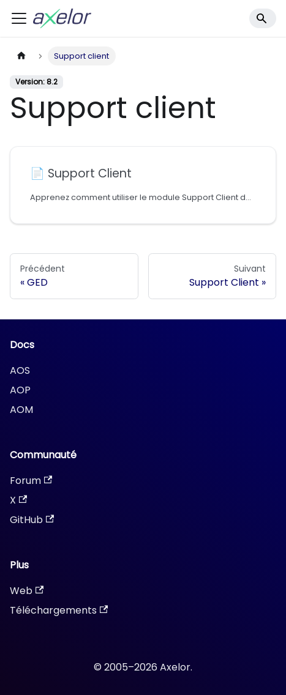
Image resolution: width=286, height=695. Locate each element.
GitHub (32, 520)
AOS (20, 370)
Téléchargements (59, 610)
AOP (20, 390)
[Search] (262, 18)
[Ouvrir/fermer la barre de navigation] (19, 18)
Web (26, 591)
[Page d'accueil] (21, 55)
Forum (31, 481)
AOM (21, 410)
